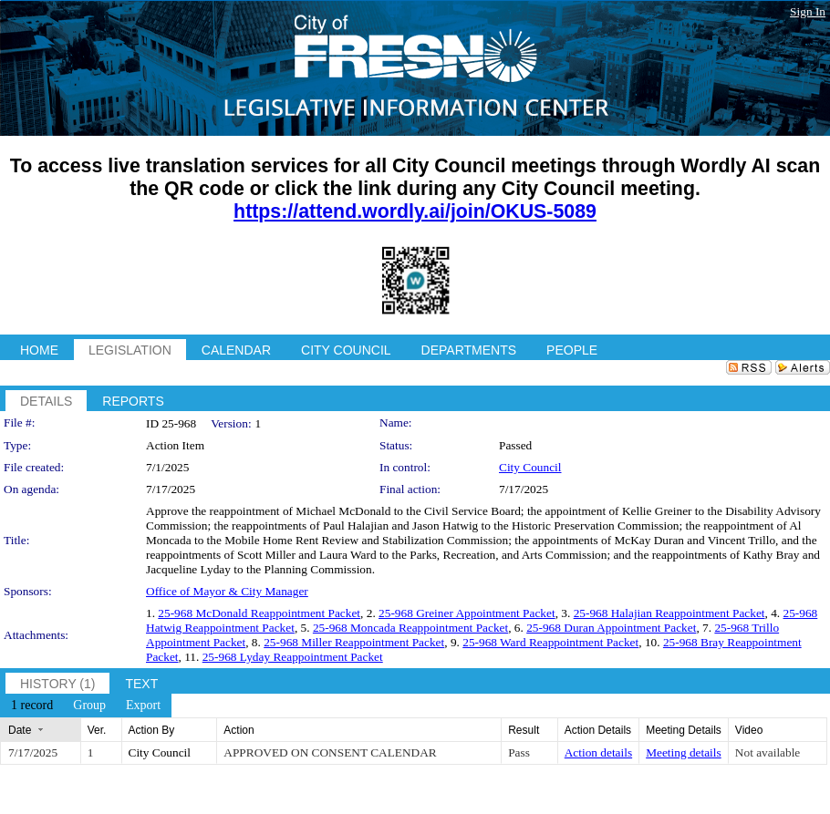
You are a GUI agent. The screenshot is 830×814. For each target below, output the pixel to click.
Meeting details (683, 752)
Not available (767, 752)
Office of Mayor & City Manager (227, 591)
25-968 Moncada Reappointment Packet (410, 627)
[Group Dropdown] (89, 705)
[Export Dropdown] (143, 705)
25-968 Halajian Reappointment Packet (669, 613)
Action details (598, 752)
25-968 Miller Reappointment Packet (354, 642)
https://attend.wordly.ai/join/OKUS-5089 (415, 211)
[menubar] (85, 705)
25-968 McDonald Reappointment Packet (259, 613)
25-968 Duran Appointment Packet (611, 627)
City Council (530, 467)
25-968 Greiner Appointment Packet (467, 613)
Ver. (97, 730)
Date (19, 730)
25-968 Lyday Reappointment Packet (292, 657)
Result (523, 730)
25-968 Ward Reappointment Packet (550, 642)
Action (238, 730)
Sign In (807, 11)
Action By (152, 730)
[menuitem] (32, 705)
